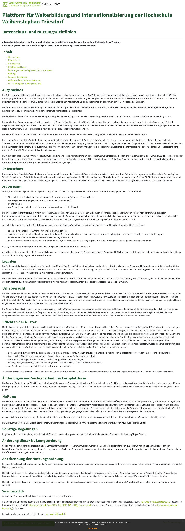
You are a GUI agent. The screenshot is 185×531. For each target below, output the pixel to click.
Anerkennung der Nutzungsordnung (24, 83)
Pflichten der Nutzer (17, 67)
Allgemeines (13, 57)
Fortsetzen (92, 528)
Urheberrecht (14, 63)
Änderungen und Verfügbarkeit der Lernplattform (30, 70)
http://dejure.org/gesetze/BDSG (155, 501)
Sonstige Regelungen (17, 77)
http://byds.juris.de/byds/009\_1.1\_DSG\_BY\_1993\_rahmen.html (60, 505)
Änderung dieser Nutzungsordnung (24, 80)
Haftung (11, 73)
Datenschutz (14, 60)
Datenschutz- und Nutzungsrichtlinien (92, 524)
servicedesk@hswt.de (56, 514)
